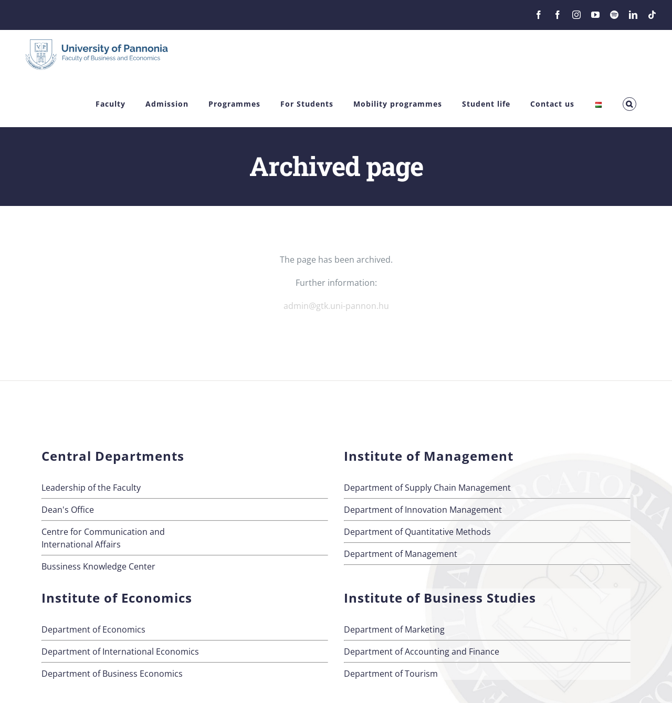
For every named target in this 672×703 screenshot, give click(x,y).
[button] (629, 104)
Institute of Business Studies (440, 597)
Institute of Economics (116, 597)
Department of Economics (93, 629)
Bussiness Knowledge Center (98, 566)
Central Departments (112, 455)
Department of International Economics (120, 651)
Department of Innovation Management (423, 509)
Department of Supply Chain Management (427, 487)
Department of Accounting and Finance (421, 651)
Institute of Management (428, 455)
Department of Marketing (394, 629)
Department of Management (400, 554)
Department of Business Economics (112, 673)
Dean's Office (67, 509)
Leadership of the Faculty (91, 487)
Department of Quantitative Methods (417, 531)
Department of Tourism (391, 673)
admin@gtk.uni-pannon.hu (336, 306)
